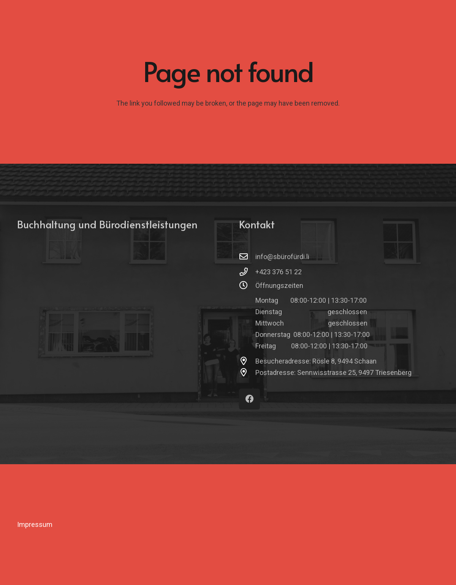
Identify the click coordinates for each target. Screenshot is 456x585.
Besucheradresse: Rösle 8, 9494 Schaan (316, 361)
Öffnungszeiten (279, 285)
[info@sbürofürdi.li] (247, 257)
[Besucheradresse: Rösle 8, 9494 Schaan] (247, 361)
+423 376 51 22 (278, 272)
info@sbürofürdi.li (282, 257)
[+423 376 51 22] (247, 272)
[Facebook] (249, 399)
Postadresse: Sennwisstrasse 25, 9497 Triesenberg (333, 372)
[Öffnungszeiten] (247, 285)
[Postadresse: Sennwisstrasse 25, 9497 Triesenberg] (247, 372)
